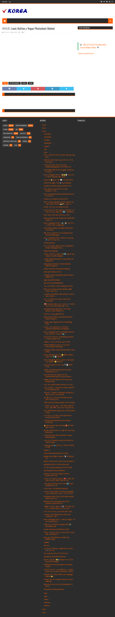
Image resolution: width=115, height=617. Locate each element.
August (47, 146)
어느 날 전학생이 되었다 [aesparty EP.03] (58, 286)
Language (6, 137)
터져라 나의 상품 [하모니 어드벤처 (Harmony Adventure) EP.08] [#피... (57, 328)
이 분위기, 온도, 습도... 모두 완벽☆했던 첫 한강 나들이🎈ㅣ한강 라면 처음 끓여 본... (59, 406)
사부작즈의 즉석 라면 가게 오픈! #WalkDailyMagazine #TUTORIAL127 (57, 166)
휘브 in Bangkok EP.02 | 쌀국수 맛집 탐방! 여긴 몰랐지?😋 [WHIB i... (59, 361)
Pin (15, 145)
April (46, 596)
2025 (44, 128)
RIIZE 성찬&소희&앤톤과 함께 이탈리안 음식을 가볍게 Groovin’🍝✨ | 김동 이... (59, 203)
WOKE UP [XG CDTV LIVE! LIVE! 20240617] (59, 461)
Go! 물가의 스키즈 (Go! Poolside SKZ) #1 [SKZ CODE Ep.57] (58, 398)
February (47, 602)
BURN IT (47, 450)
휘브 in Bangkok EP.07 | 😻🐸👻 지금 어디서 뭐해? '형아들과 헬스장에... (59, 176)
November (48, 137)
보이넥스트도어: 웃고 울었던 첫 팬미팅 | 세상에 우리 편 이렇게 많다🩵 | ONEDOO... (59, 211)
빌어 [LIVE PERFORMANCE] (53, 283)
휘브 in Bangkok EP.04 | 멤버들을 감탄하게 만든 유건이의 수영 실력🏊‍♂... (59, 333)
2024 (44, 131)
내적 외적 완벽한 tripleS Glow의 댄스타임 (58, 384)
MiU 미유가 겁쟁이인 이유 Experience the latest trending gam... (58, 234)
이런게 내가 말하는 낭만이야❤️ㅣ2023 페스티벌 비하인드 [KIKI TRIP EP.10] (59, 479)
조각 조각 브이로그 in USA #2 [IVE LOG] (58, 511)
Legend (5, 145)
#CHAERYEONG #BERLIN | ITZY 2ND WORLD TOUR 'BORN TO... (57, 310)
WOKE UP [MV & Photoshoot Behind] (57, 269)
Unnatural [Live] (49, 243)
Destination (8, 133)
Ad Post (23, 133)
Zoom (30, 83)
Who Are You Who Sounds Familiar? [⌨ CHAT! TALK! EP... (57, 290)
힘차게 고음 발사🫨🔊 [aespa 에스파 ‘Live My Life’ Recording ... (58, 560)
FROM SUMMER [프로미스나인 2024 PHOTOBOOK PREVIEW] (56, 346)
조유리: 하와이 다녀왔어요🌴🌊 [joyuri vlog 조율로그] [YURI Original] (59, 255)
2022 (44, 612)
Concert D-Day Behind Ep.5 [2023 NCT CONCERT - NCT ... (57, 515)
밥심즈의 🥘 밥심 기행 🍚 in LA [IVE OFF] (58, 180)
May (46, 593)
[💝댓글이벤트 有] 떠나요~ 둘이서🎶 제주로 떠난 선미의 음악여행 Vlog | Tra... (59, 305)
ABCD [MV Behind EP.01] (52, 272)
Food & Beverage (22, 137)
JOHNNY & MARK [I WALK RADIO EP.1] (57, 186)
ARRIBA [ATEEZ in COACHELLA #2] (56, 464)
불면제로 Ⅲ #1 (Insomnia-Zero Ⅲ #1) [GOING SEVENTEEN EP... (56, 502)
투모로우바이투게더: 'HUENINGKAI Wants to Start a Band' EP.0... (58, 338)
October (47, 140)
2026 (44, 125)
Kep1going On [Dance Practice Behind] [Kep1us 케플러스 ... (57, 265)
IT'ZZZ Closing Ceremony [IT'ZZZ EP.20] (58, 467)
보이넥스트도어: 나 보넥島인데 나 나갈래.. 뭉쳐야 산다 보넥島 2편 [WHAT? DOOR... (59, 570)
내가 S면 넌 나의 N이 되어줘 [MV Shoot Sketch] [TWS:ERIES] (58, 416)
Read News (4, 2)
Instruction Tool (10, 141)
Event (25, 141)
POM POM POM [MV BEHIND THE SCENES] (59, 402)
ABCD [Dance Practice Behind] (54, 470)
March (46, 599)
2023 (44, 609)
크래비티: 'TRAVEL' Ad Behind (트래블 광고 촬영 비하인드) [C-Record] (59, 393)
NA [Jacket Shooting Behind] (53, 589)
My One (46, 545)
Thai (10, 2)
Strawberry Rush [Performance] (54, 556)
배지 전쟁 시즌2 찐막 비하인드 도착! (56, 215)
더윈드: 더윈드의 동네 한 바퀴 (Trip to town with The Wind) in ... (59, 533)
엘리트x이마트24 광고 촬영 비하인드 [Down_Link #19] (57, 475)
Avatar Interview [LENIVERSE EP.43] (56, 529)
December (47, 134)
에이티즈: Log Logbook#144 (54, 314)
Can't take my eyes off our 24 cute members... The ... (56, 190)
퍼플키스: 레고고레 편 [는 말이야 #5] (57, 342)
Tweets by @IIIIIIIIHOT (86, 53)
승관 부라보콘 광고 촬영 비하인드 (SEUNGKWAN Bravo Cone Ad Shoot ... (58, 376)
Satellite (46, 542)
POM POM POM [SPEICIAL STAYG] (56, 453)
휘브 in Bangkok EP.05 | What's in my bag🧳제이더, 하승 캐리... (58, 239)
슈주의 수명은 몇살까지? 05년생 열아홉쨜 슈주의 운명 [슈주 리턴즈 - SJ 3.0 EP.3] (58, 492)
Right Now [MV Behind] (52, 280)
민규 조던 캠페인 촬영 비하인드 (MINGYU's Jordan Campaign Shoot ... (59, 247)
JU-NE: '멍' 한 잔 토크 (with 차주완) (56, 207)
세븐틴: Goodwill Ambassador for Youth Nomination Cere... (57, 371)
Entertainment (15, 83)
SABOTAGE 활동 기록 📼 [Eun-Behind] (57, 183)
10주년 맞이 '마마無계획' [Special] (55, 488)
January (47, 605)
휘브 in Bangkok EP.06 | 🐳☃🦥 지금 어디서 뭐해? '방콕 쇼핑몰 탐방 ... (59, 224)
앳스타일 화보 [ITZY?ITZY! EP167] (56, 553)
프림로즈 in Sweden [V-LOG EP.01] (56, 199)
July (45, 149)
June (46, 152)
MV (17, 129)
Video (24, 83)
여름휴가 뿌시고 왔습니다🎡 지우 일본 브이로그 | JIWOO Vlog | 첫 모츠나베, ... (59, 507)
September (48, 143)
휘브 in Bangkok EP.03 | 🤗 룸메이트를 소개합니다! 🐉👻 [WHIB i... (59, 356)
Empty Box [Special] (50, 251)
